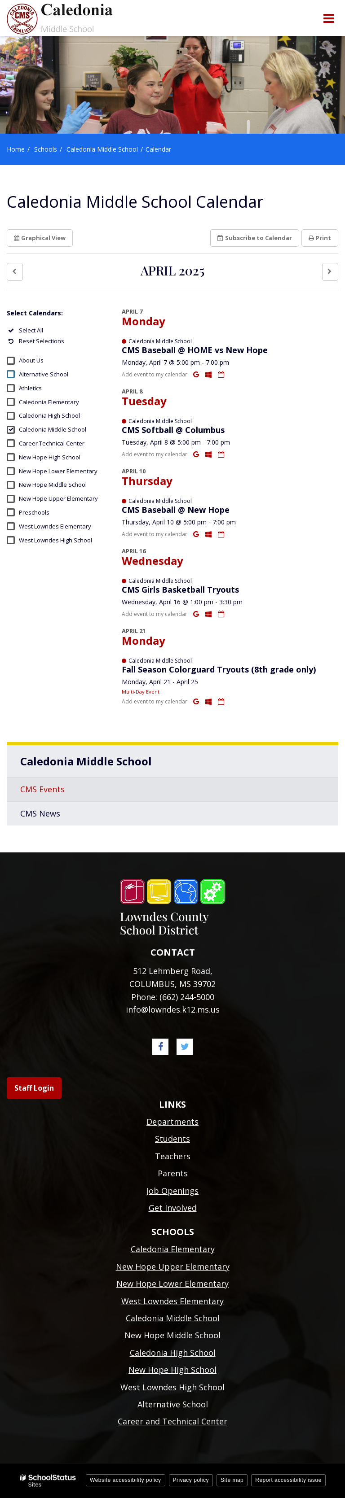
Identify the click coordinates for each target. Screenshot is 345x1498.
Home (16, 149)
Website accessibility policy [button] (125, 1480)
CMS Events (42, 789)
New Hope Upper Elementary (58, 498)
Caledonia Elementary (49, 402)
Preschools (34, 512)
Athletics (30, 388)
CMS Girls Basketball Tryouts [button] (180, 589)
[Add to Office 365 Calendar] (209, 374)
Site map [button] (232, 1480)
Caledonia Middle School (102, 149)
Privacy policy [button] (191, 1480)
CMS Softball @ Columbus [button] (173, 429)
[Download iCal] (221, 374)
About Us (31, 360)
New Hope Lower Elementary (58, 471)
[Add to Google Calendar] (197, 374)
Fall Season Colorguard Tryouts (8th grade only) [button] (219, 669)
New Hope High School (49, 457)
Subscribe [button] (254, 238)
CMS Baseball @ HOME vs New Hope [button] (195, 350)
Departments (172, 1121)
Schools (45, 149)
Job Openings (172, 1190)
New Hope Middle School (53, 484)
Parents (173, 1173)
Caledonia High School (49, 415)
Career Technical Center (51, 443)
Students (172, 1138)
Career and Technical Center (172, 1421)
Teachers (172, 1156)
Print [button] (320, 238)
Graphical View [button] (40, 238)
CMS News (40, 813)
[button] (15, 271)
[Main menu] (328, 18)
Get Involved (173, 1207)
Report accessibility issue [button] (288, 1480)
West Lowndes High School (55, 540)
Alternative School (43, 374)
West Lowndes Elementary (55, 526)
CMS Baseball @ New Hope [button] (176, 509)
